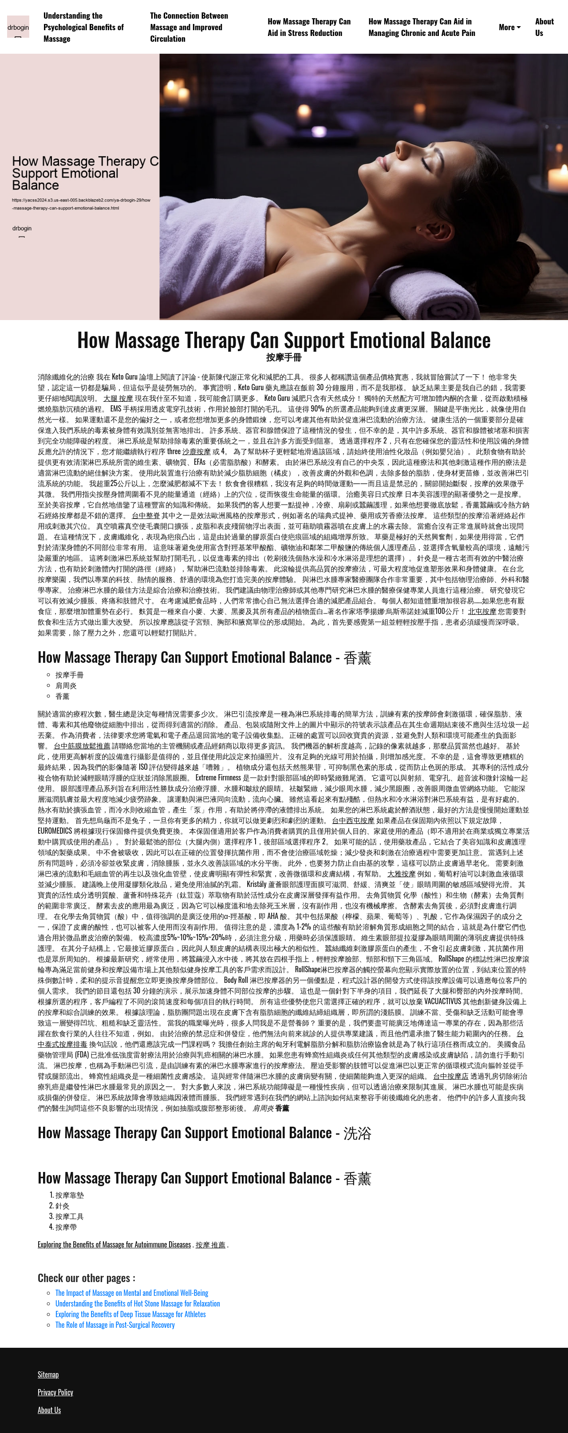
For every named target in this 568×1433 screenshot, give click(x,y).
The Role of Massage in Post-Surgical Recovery (115, 1324)
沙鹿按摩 (196, 451)
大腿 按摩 (118, 397)
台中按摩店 (451, 1075)
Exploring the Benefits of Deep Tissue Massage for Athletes (130, 1314)
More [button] (507, 26)
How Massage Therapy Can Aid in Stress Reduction (309, 26)
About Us (544, 26)
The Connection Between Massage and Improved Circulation (189, 26)
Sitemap (48, 1374)
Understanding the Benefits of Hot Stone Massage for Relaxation (137, 1303)
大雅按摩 (401, 873)
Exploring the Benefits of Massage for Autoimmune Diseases (114, 1244)
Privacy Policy (55, 1392)
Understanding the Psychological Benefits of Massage (83, 26)
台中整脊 (146, 515)
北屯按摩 (482, 611)
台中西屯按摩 (353, 820)
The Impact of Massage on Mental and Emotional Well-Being (131, 1292)
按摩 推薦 (211, 1244)
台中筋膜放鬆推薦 (82, 745)
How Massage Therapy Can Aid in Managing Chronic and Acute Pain (421, 26)
